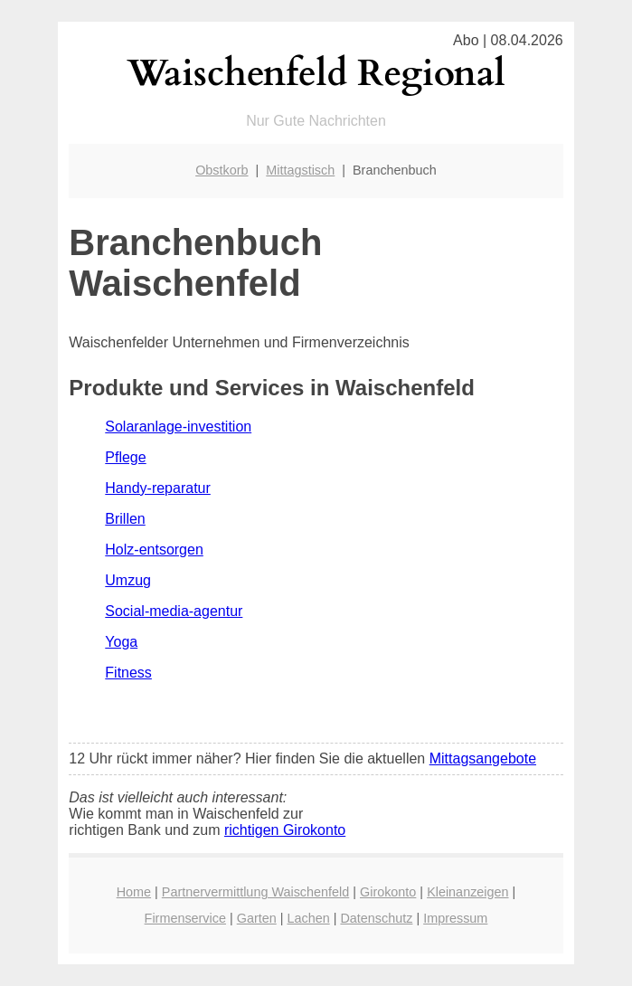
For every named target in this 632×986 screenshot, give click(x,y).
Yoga (121, 641)
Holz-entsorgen (154, 549)
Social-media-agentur (173, 611)
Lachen (308, 918)
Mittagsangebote (482, 758)
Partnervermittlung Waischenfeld (255, 892)
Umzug (128, 580)
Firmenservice (185, 918)
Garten (257, 918)
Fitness (128, 672)
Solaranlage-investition (178, 426)
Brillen (125, 518)
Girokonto (388, 892)
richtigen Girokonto (284, 830)
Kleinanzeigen (467, 892)
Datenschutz (376, 918)
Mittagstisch (300, 170)
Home (134, 892)
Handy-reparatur (158, 488)
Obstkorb (221, 170)
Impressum (455, 918)
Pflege (125, 457)
